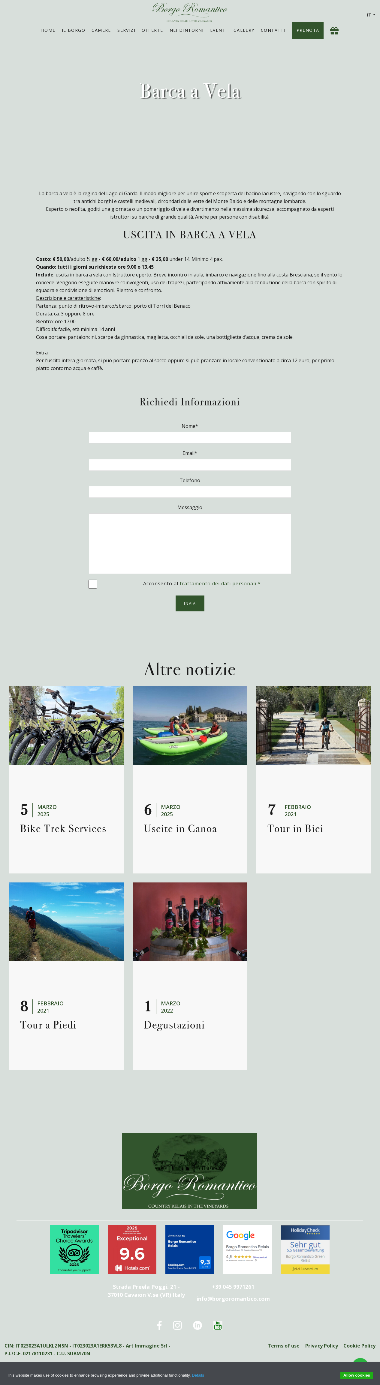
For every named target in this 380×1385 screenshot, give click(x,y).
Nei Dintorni (187, 30)
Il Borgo (73, 30)
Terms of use (283, 1345)
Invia (190, 603)
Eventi (218, 30)
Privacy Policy (321, 1345)
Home (48, 30)
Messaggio (189, 507)
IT (371, 15)
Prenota (308, 30)
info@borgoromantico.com (233, 1298)
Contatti (273, 30)
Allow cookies (356, 1375)
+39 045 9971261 (233, 1286)
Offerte (152, 30)
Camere (101, 30)
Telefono (189, 480)
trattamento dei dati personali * (220, 583)
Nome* (190, 426)
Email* (189, 453)
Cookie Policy (359, 1345)
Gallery (244, 30)
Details (198, 1375)
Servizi (126, 30)
